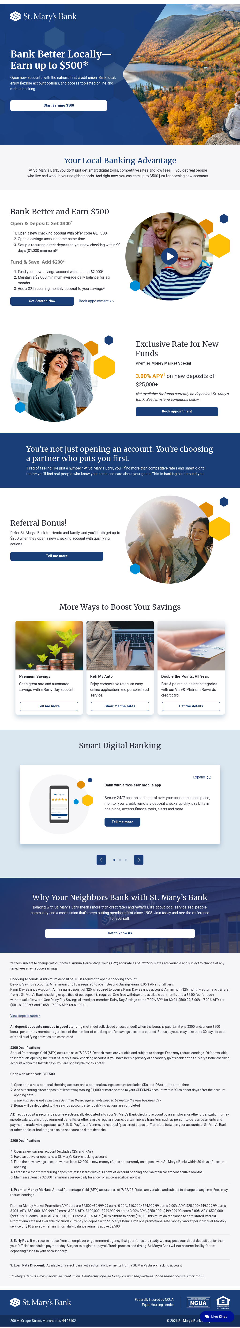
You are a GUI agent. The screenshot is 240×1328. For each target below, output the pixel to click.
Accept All (52, 1280)
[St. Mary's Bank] (43, 16)
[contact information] (37, 105)
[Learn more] (120, 707)
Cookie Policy (53, 1265)
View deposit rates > (25, 1017)
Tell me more (123, 823)
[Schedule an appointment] (159, 412)
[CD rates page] (49, 707)
